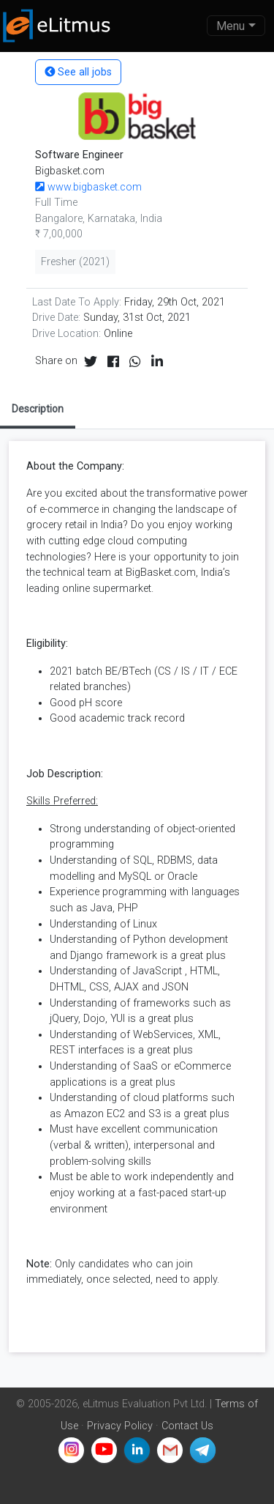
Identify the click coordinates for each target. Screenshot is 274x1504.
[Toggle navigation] (236, 25)
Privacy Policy (120, 1426)
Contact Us (187, 1426)
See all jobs (78, 72)
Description (38, 409)
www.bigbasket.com (88, 187)
